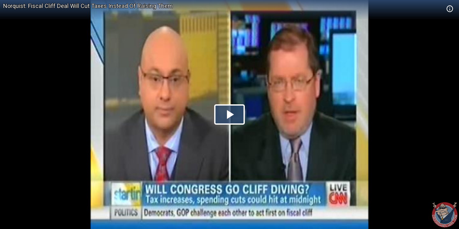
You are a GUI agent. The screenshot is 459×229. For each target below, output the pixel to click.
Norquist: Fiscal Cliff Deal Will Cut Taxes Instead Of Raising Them (88, 6)
